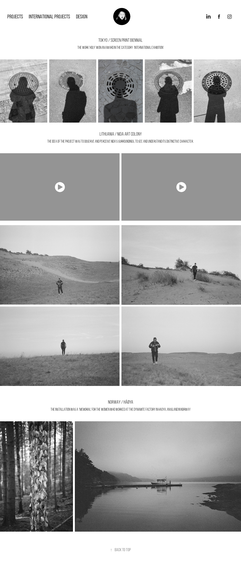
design (81, 16)
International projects (49, 16)
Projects (15, 16)
